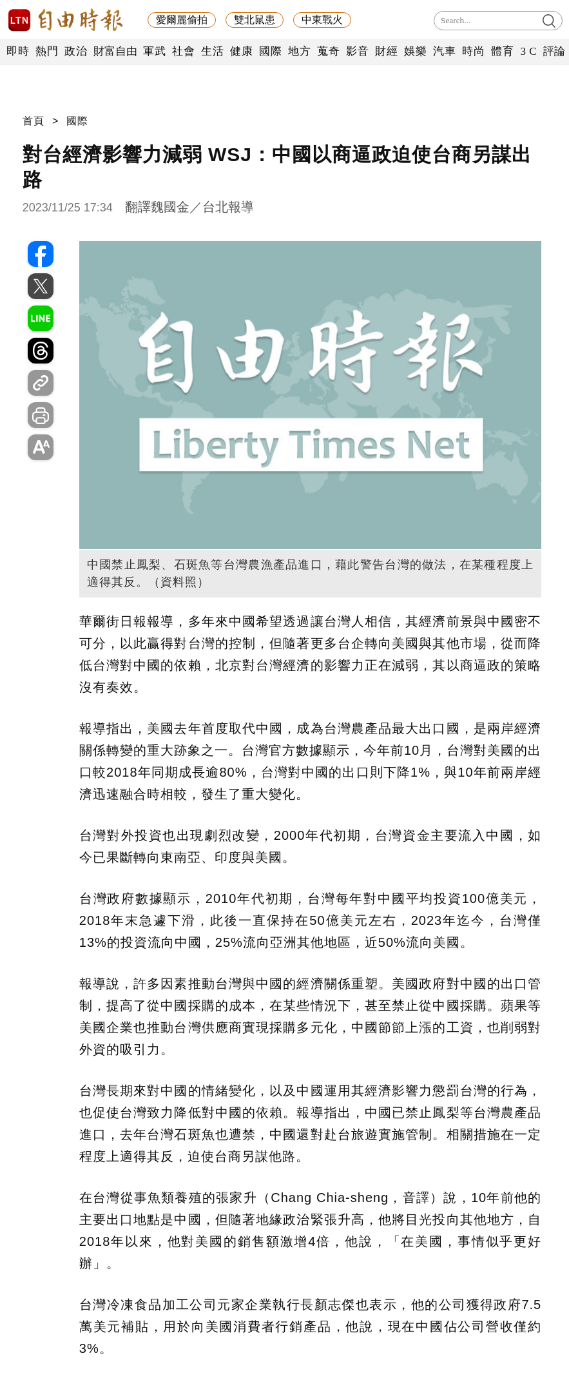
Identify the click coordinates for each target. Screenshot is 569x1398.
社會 (183, 51)
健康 (241, 51)
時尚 (473, 51)
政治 (75, 51)
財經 (386, 51)
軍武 (154, 51)
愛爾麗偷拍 (181, 19)
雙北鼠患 (254, 19)
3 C (528, 51)
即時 (17, 51)
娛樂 (415, 51)
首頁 (33, 120)
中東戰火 (322, 19)
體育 (502, 51)
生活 (212, 51)
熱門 (46, 51)
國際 (270, 51)
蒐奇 (328, 51)
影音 (357, 51)
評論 (554, 51)
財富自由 (115, 51)
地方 (299, 51)
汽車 (444, 51)
